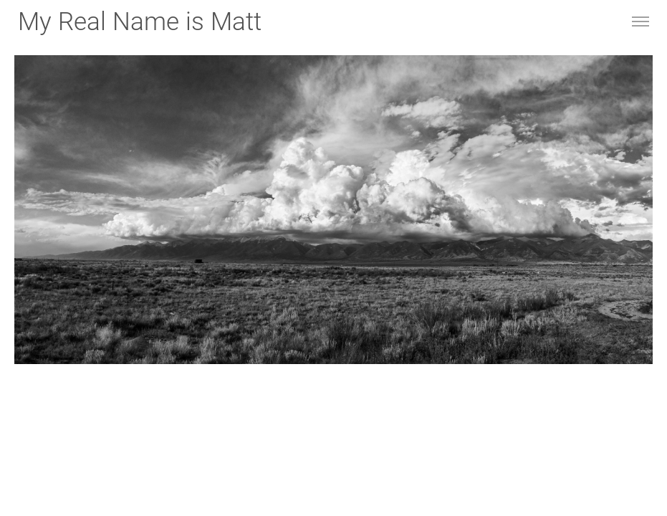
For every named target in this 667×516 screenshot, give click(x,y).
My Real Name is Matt (139, 21)
